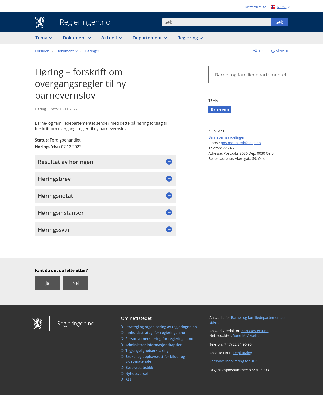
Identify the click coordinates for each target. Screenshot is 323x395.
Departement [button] (148, 38)
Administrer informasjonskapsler (153, 344)
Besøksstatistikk (139, 367)
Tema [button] (42, 38)
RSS (128, 379)
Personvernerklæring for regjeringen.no (159, 338)
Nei (75, 283)
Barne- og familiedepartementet (250, 74)
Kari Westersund (255, 330)
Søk (279, 22)
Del (261, 50)
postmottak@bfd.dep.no (241, 142)
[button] (67, 51)
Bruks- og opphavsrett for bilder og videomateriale (155, 359)
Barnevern (220, 109)
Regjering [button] (188, 38)
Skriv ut (282, 50)
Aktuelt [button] (110, 38)
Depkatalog (242, 352)
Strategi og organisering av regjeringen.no (161, 326)
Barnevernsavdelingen (226, 137)
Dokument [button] (75, 38)
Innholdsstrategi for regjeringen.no (155, 332)
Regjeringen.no (81, 22)
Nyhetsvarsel (136, 373)
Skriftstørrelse (254, 7)
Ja (47, 283)
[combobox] (216, 22)
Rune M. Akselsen (247, 335)
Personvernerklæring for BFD (233, 361)
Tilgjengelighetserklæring (146, 350)
